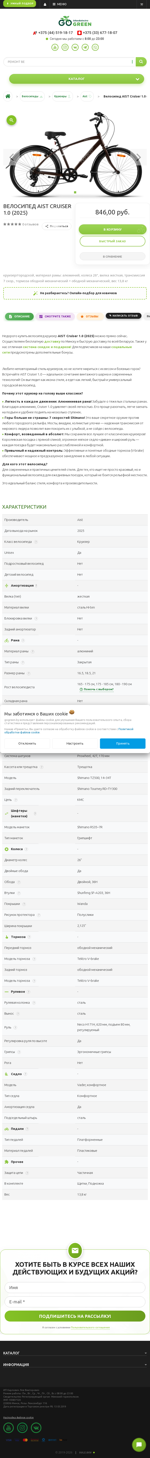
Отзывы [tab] (92, 316)
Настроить (74, 743)
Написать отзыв (125, 315)
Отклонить (27, 743)
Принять (123, 743)
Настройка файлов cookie (18, 1417)
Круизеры (60, 96)
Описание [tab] (22, 316)
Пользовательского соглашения (90, 1327)
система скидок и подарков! (47, 347)
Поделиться (56, 226)
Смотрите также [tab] (58, 316)
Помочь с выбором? (96, 689)
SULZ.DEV (87, 1452)
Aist (85, 96)
